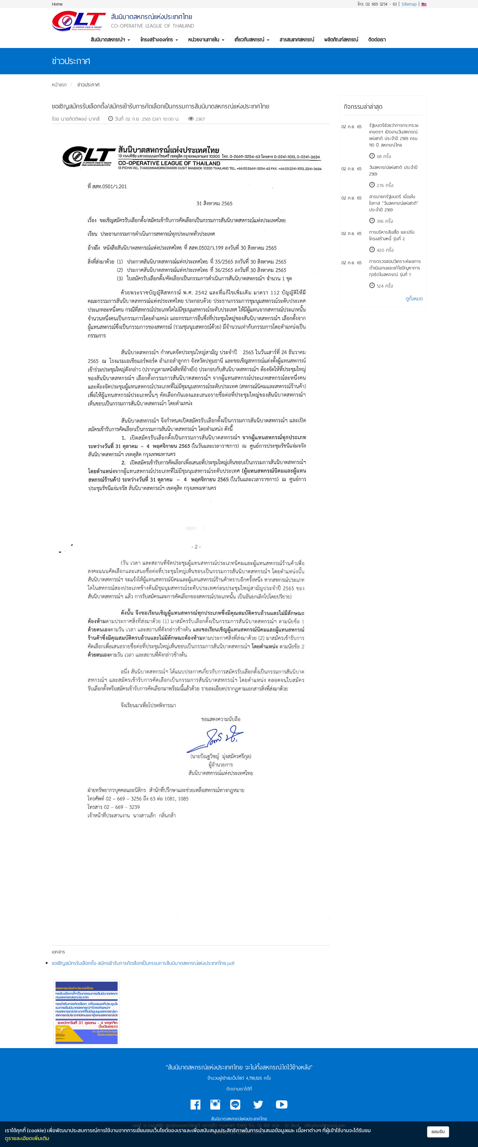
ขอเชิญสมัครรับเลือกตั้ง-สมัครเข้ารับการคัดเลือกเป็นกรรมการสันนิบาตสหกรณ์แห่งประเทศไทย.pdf (143, 963)
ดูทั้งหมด (414, 298)
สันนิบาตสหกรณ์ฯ (110, 39)
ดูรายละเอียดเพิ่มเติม (27, 1138)
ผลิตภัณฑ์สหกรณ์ (341, 39)
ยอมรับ (438, 1131)
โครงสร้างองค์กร (159, 39)
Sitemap (409, 4)
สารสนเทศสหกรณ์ (297, 39)
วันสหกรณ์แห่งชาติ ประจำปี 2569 (393, 171)
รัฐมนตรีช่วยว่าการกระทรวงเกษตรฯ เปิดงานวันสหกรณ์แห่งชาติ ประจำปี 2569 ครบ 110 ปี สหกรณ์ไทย (393, 135)
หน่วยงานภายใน (206, 39)
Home (57, 4)
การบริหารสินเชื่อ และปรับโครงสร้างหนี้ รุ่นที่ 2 (392, 235)
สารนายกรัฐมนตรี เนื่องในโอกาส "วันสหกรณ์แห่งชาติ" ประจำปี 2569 (393, 203)
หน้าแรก (59, 85)
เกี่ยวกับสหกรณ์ (252, 39)
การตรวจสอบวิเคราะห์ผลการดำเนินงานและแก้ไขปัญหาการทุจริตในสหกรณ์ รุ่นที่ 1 (395, 268)
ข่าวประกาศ (89, 85)
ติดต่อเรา (377, 39)
